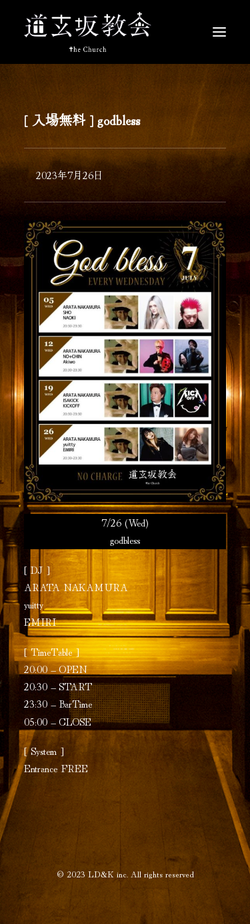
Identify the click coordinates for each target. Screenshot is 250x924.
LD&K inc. (108, 873)
